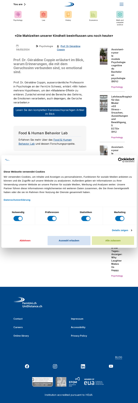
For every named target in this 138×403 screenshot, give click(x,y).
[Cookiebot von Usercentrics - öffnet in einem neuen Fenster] (120, 160)
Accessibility (78, 327)
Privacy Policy (79, 335)
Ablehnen (25, 240)
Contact (18, 318)
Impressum (77, 318)
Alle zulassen (113, 240)
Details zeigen (120, 230)
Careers (18, 327)
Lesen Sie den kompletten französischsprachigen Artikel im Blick (50, 111)
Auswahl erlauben (69, 240)
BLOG (118, 357)
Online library (21, 335)
